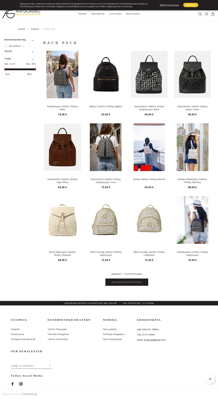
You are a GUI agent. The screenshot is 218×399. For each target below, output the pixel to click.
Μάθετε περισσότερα (169, 5)
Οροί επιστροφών (112, 339)
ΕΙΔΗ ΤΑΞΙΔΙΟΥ (133, 13)
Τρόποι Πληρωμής (57, 329)
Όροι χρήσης (110, 329)
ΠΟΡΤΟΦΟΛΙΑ (98, 13)
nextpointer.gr (30, 393)
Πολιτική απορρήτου (58, 334)
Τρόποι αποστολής (58, 339)
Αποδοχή (190, 5)
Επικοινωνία (17, 334)
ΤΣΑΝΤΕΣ (82, 13)
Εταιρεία (15, 329)
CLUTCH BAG (115, 13)
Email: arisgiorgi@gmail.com (151, 339)
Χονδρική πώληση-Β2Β (23, 339)
